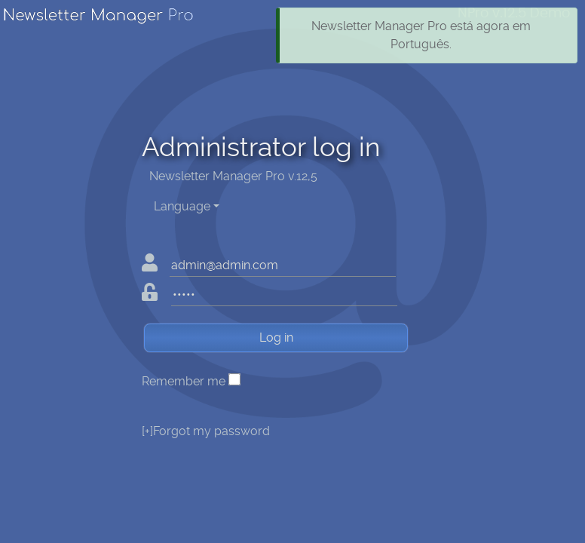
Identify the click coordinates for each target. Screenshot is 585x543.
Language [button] (182, 206)
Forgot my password (206, 431)
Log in (276, 337)
